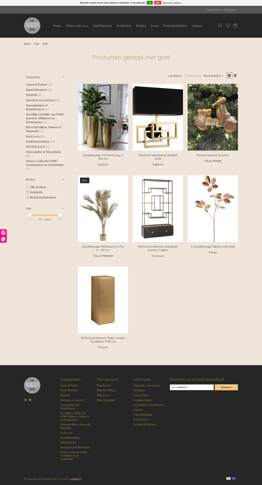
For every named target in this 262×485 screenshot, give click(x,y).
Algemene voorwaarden (146, 385)
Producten (124, 26)
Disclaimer (139, 390)
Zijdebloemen (102, 26)
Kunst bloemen (36, 89)
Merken (141, 26)
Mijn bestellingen (107, 390)
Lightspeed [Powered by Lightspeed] (76, 478)
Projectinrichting (175, 26)
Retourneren (140, 419)
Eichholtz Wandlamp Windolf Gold (158, 156)
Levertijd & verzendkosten (148, 404)
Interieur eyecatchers (40, 100)
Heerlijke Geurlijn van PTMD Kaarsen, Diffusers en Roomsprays (45, 118)
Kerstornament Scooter (213, 155)
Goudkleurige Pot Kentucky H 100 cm (103, 156)
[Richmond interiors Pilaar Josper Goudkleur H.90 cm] (103, 300)
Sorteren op (194, 75)
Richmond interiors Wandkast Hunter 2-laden (158, 248)
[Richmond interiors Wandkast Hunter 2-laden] (158, 208)
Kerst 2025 (32, 136)
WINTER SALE (35, 146)
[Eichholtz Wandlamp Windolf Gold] (158, 117)
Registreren (103, 385)
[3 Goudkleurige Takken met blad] (213, 208)
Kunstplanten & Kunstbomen (37, 107)
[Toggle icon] (220, 25)
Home (57, 26)
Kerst (155, 26)
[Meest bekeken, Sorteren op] (214, 75)
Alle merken (38, 187)
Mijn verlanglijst (106, 400)
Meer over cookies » (172, 3)
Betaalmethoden (142, 400)
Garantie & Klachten (145, 424)
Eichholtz (36, 192)
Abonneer (226, 387)
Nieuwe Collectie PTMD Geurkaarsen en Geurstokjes (45, 163)
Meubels (31, 95)
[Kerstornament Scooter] (213, 117)
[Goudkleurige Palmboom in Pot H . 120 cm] (103, 208)
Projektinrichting (37, 141)
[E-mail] (192, 387)
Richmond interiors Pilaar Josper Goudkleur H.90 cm (103, 339)
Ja (150, 3)
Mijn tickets (103, 395)
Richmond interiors (43, 197)
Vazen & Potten (36, 84)
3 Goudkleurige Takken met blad (213, 246)
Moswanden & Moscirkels (43, 152)
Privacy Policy (140, 395)
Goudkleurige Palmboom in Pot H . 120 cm (103, 248)
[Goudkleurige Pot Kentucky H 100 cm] (103, 117)
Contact (197, 26)
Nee (158, 3)
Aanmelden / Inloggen (221, 10)
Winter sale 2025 (77, 26)
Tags (36, 43)
